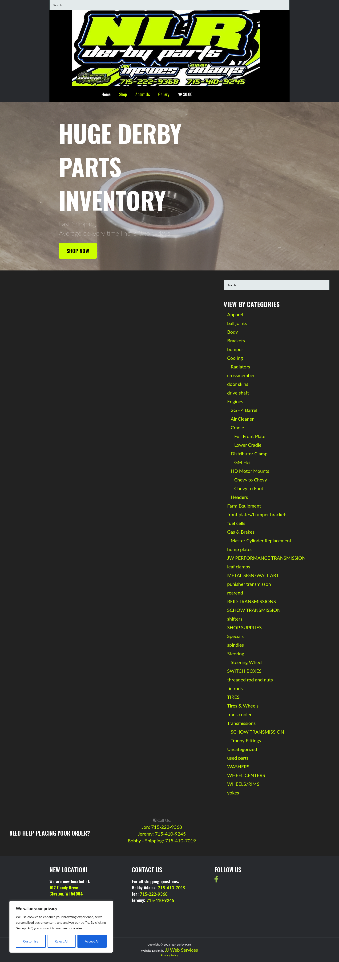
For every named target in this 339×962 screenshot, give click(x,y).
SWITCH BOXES (244, 671)
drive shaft (238, 392)
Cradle (237, 427)
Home (106, 94)
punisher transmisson (249, 584)
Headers (239, 497)
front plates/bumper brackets (257, 514)
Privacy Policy (169, 955)
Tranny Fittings (246, 740)
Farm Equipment (244, 505)
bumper (235, 349)
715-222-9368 (154, 894)
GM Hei (242, 462)
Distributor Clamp (249, 453)
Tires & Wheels (242, 705)
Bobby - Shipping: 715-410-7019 (162, 840)
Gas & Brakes (240, 532)
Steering (235, 653)
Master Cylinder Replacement (261, 540)
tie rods (235, 688)
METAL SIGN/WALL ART (253, 575)
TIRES (233, 697)
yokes (233, 792)
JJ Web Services (181, 950)
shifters (234, 619)
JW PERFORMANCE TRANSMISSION (266, 558)
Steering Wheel (246, 662)
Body (232, 332)
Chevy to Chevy (250, 479)
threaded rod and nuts (250, 679)
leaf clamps (238, 566)
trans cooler (239, 714)
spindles (235, 645)
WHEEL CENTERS (246, 775)
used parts (238, 758)
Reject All (61, 941)
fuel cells (236, 523)
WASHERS (238, 766)
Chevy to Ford (248, 488)
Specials (235, 636)
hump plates (239, 549)
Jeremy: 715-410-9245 (162, 834)
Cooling (235, 358)
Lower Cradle (248, 445)
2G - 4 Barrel (244, 410)
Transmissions (241, 723)
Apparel (235, 314)
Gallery (163, 94)
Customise (30, 941)
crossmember (241, 375)
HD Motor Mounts (250, 471)
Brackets (236, 340)
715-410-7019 (172, 887)
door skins (237, 384)
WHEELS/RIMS (243, 784)
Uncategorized (242, 749)
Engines (235, 401)
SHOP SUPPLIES (244, 627)
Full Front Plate (249, 436)
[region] (61, 927)
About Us (142, 94)
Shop (123, 94)
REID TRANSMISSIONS (251, 601)
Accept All (92, 941)
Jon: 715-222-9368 (162, 827)
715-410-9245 (160, 900)
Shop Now (78, 250)
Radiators (240, 366)
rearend (235, 592)
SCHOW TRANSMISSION (254, 610)
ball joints (237, 323)
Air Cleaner (242, 419)
